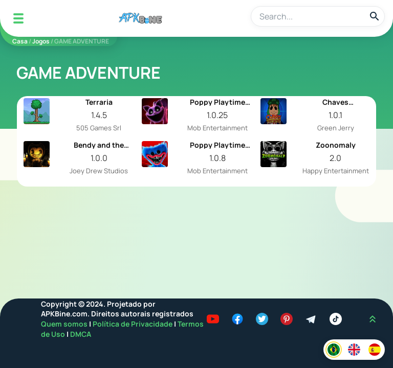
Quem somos (65, 324)
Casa (20, 41)
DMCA (80, 334)
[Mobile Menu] (18, 18)
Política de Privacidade (133, 324)
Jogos (41, 41)
